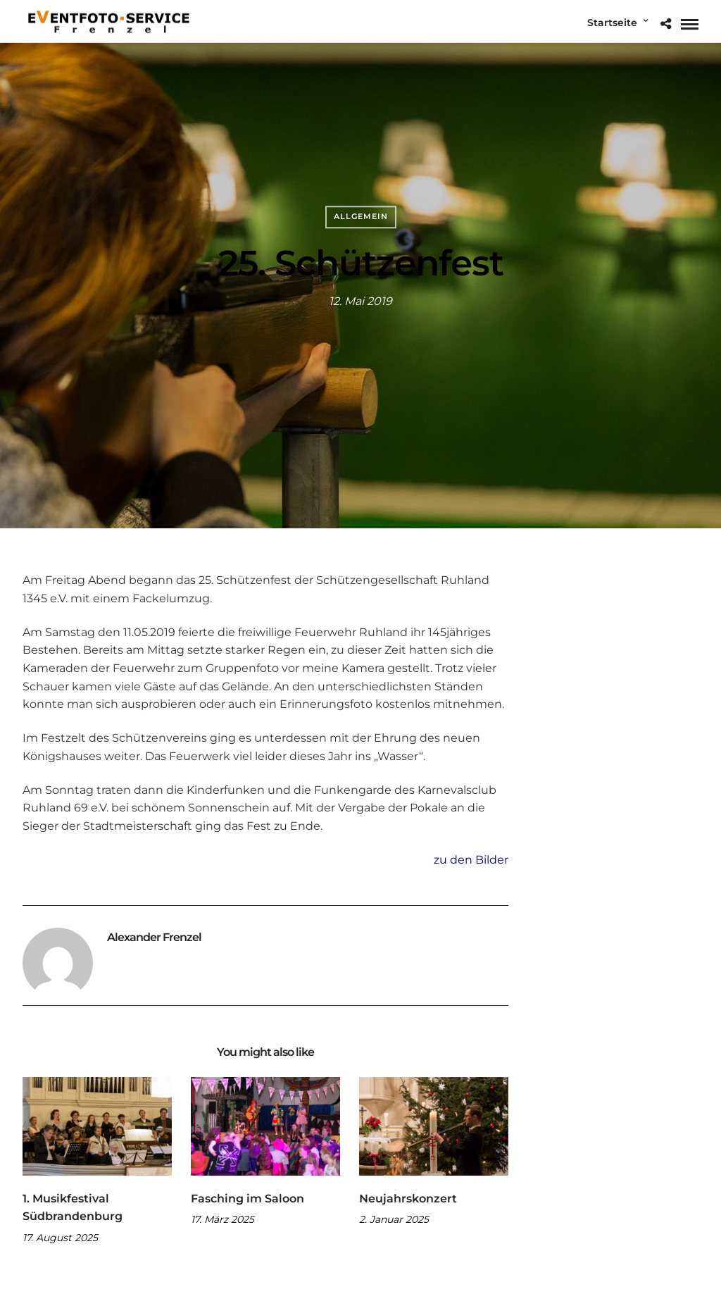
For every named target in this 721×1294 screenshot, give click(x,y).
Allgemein (361, 216)
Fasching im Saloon (247, 1198)
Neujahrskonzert (408, 1198)
